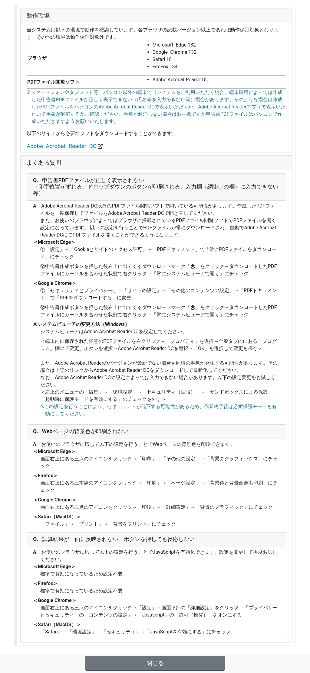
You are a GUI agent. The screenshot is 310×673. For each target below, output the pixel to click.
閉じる (155, 663)
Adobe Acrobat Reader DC (62, 146)
